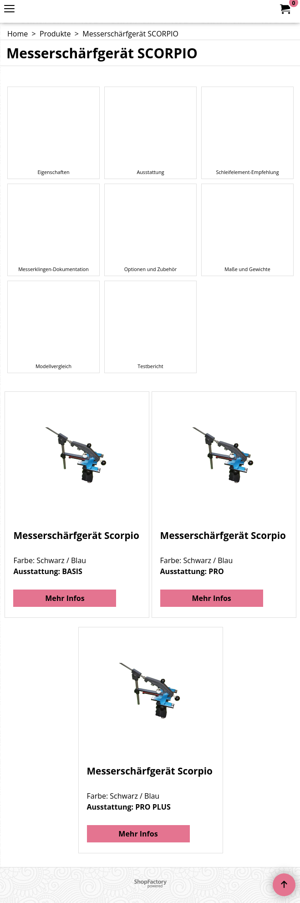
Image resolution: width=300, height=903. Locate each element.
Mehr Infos (64, 598)
